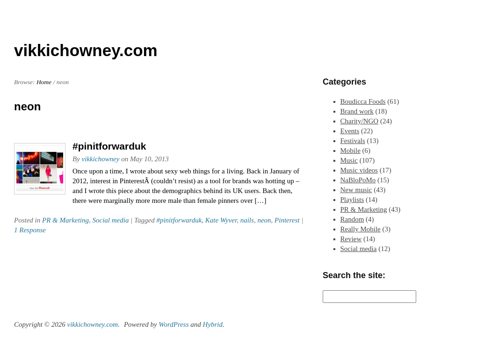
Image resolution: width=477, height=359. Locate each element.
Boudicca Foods (363, 101)
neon (264, 220)
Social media (110, 220)
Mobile (350, 150)
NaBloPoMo (358, 180)
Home (43, 82)
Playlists (352, 199)
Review (351, 239)
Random (352, 219)
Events (350, 131)
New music (356, 190)
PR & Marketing (65, 220)
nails (247, 220)
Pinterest (287, 220)
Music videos (359, 170)
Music (349, 160)
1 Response (30, 230)
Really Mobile (360, 229)
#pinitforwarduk (109, 146)
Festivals (352, 140)
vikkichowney (101, 159)
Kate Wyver (221, 220)
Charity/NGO (359, 121)
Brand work (357, 111)
